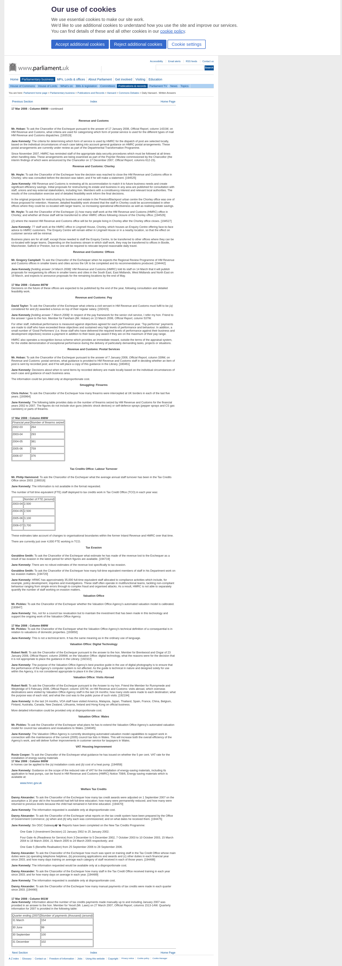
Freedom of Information (61, 958)
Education (155, 79)
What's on (66, 86)
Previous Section (22, 101)
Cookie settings (187, 44)
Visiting (140, 79)
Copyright (113, 958)
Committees (107, 86)
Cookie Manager (159, 958)
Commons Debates (129, 93)
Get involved (123, 79)
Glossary (27, 958)
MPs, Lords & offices (71, 79)
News (173, 86)
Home (14, 79)
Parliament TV (158, 86)
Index (93, 101)
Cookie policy (143, 958)
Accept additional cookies (80, 44)
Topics (184, 86)
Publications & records (132, 86)
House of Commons (22, 86)
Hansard (111, 93)
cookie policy (172, 31)
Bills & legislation (86, 86)
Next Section (20, 952)
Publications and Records (90, 93)
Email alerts (174, 61)
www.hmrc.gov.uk (31, 783)
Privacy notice (127, 958)
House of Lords (47, 86)
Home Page (168, 101)
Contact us (208, 61)
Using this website (95, 958)
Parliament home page (35, 93)
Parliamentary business (38, 79)
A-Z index (14, 958)
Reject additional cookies (138, 44)
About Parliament (100, 79)
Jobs (79, 958)
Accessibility (156, 61)
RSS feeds (191, 61)
